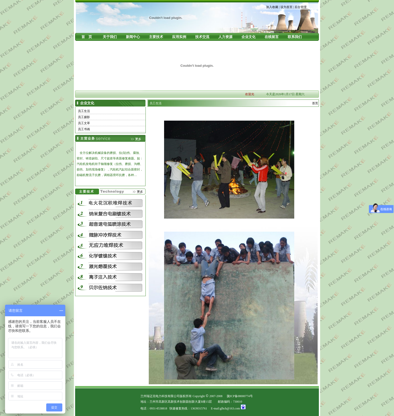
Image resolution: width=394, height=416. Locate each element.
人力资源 (225, 37)
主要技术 (156, 37)
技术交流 (202, 37)
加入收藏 (272, 7)
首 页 (86, 37)
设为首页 (286, 7)
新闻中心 (133, 37)
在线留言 (272, 37)
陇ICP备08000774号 (240, 396)
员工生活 (84, 111)
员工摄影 (84, 117)
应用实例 (179, 37)
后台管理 (300, 7)
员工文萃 (84, 123)
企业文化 (248, 37)
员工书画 (84, 129)
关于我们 (110, 37)
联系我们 (295, 37)
